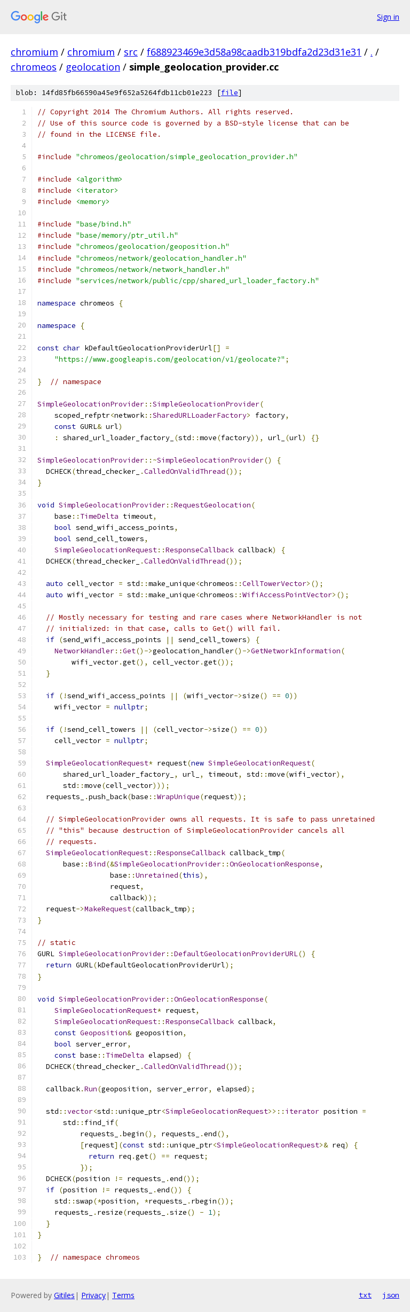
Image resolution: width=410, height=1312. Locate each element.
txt (365, 1295)
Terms (123, 1295)
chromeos (34, 66)
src (131, 51)
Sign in (388, 17)
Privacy (93, 1295)
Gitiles (64, 1295)
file (229, 92)
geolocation (93, 66)
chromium (34, 51)
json (390, 1295)
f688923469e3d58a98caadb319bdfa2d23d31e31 (254, 51)
